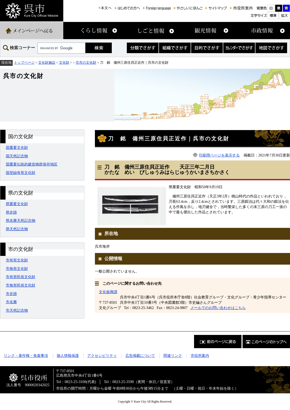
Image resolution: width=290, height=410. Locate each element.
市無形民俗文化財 (20, 285)
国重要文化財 (17, 147)
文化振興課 (108, 292)
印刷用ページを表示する (219, 155)
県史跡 (11, 212)
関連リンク (172, 355)
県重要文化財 (17, 204)
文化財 (64, 63)
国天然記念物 (17, 156)
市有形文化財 (17, 260)
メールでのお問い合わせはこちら (218, 308)
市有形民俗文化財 (20, 277)
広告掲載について (140, 355)
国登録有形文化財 (20, 173)
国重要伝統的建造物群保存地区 (31, 164)
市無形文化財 (17, 268)
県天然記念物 (17, 229)
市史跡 (11, 294)
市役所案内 (200, 355)
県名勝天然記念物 (20, 220)
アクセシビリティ (102, 355)
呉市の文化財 (86, 63)
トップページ (24, 63)
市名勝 (11, 302)
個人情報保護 (68, 355)
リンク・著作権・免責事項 (26, 355)
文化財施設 (46, 63)
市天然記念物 (17, 310)
